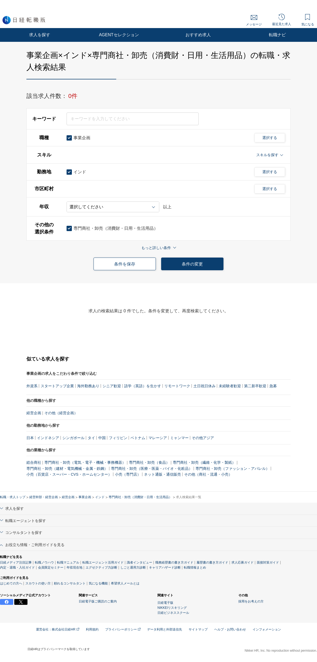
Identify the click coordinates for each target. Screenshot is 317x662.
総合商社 (33, 462)
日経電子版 (165, 603)
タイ (91, 438)
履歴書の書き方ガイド (212, 562)
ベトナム (137, 438)
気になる (307, 20)
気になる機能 (98, 583)
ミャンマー (179, 438)
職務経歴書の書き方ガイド (174, 562)
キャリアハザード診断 (165, 567)
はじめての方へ (11, 583)
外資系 (32, 386)
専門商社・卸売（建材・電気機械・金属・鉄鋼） (67, 468)
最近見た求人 (281, 20)
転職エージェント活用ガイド (103, 562)
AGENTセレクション (119, 35)
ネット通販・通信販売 (162, 474)
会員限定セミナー (50, 567)
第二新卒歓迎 (255, 386)
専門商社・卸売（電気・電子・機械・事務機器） (85, 462)
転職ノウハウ (44, 562)
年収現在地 (74, 567)
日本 (30, 438)
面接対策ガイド (268, 562)
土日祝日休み (204, 386)
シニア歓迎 (111, 386)
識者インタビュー (139, 562)
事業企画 (84, 497)
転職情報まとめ (195, 567)
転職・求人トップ (12, 497)
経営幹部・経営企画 (43, 497)
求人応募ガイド (242, 562)
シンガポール (73, 438)
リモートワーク (177, 386)
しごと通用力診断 (133, 567)
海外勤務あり (88, 386)
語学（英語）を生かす (142, 386)
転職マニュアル (68, 562)
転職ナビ (277, 35)
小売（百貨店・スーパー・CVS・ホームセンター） (69, 474)
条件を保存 (124, 264)
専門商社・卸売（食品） (149, 462)
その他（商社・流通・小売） (208, 474)
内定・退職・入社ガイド (17, 567)
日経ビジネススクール (173, 613)
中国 (102, 438)
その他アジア (203, 438)
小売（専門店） (128, 474)
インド (100, 497)
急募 (273, 386)
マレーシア (157, 438)
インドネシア (48, 438)
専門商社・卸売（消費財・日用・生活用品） (140, 497)
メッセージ (254, 20)
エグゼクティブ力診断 (101, 567)
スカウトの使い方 (38, 583)
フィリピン (118, 438)
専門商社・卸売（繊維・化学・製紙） (204, 462)
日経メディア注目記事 (16, 562)
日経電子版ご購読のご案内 (98, 601)
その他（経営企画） (61, 413)
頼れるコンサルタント (70, 583)
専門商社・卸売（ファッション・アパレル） (232, 468)
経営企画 (33, 413)
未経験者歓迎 (230, 386)
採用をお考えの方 (251, 601)
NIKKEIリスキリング (172, 608)
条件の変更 (192, 264)
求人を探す (39, 35)
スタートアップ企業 (57, 386)
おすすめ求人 (198, 35)
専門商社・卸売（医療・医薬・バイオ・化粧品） (151, 468)
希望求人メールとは (125, 583)
